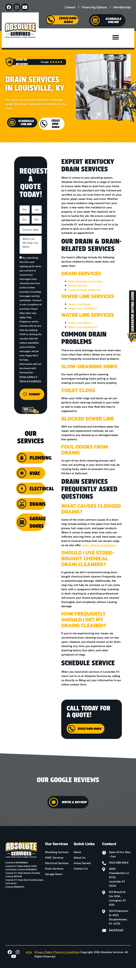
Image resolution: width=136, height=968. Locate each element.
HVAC (35, 473)
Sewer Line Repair (79, 304)
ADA (29, 952)
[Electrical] (21, 488)
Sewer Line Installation (82, 308)
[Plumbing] (21, 457)
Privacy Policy (27, 376)
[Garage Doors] (21, 522)
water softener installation (99, 545)
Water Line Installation (82, 327)
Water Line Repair (79, 323)
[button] (115, 37)
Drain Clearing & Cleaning (84, 281)
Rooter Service (77, 285)
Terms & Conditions (30, 381)
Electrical (42, 488)
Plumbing (40, 458)
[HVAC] (21, 473)
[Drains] (21, 503)
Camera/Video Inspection (84, 290)
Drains (38, 504)
